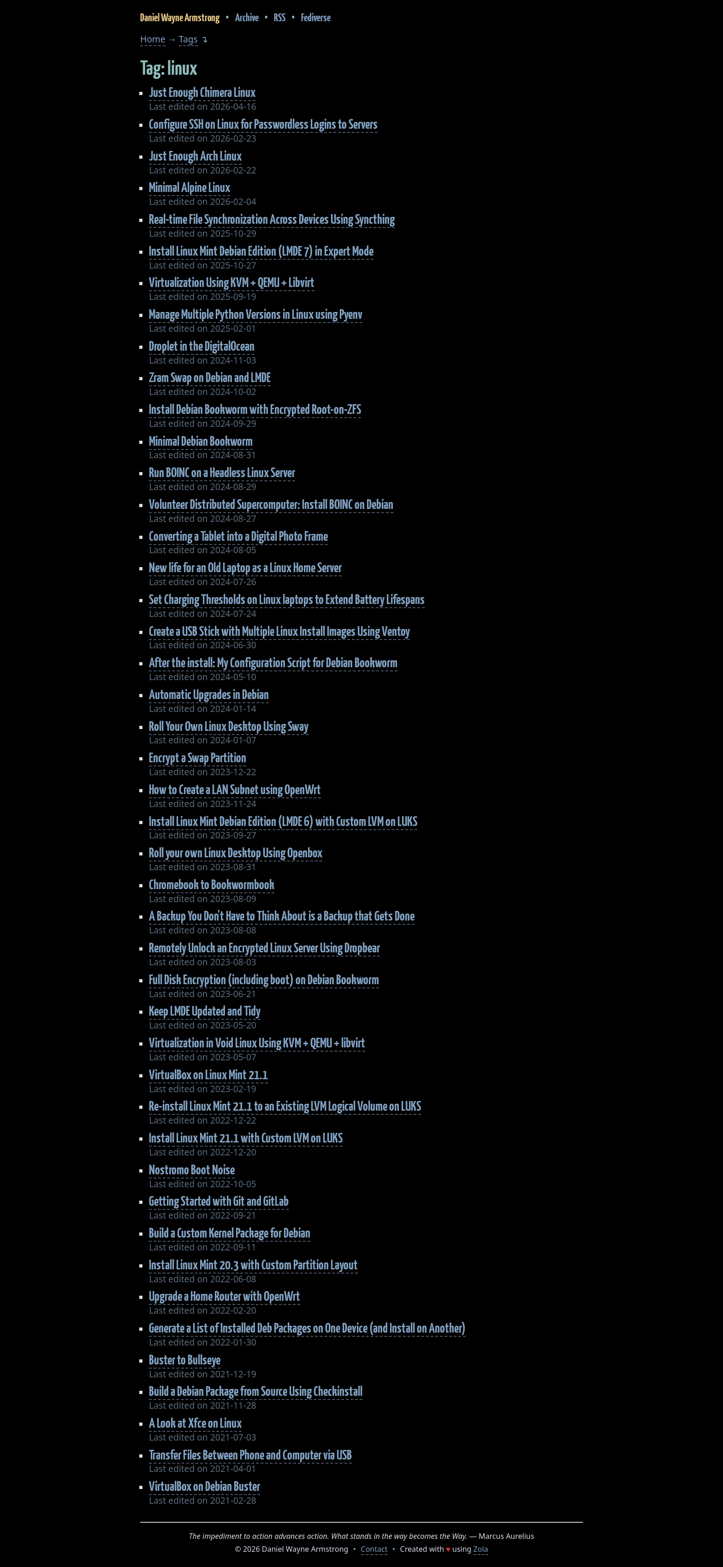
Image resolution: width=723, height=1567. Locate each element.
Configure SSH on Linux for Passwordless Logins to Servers (263, 124)
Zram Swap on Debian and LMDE (210, 377)
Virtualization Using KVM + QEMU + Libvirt (231, 282)
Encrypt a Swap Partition (197, 757)
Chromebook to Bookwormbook (211, 884)
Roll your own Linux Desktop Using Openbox (235, 852)
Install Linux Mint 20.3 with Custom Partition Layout (253, 1264)
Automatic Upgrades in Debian (209, 694)
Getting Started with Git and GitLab (219, 1201)
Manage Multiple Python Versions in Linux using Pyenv (255, 314)
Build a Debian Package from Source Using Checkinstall (255, 1391)
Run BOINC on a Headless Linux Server (222, 472)
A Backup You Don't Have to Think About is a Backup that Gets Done (282, 916)
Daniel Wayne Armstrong (179, 17)
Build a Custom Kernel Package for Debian (229, 1233)
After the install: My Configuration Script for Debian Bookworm (273, 662)
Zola (481, 1549)
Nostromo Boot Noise (192, 1169)
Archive (247, 17)
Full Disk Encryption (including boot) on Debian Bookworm (264, 979)
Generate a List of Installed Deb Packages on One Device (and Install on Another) (307, 1328)
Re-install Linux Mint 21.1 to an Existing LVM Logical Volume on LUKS (285, 1106)
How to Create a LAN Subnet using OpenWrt (235, 789)
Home (153, 39)
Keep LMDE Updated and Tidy (205, 1011)
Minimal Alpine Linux (189, 187)
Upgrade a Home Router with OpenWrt (224, 1296)
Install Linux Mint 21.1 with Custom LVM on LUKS (246, 1138)
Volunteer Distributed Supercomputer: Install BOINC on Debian (271, 504)
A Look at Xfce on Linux (195, 1423)
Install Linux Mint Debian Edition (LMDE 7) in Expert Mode (261, 251)
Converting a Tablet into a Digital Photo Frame (238, 536)
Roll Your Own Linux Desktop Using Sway (228, 726)
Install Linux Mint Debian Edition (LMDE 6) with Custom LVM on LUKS (283, 821)
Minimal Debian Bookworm (201, 441)
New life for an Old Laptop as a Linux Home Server (245, 567)
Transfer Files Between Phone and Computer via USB (250, 1455)
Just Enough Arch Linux (195, 156)
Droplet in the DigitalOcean (202, 346)
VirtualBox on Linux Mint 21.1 (208, 1074)
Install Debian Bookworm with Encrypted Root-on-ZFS (255, 409)
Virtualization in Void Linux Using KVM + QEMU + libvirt (257, 1043)
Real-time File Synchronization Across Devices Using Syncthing (272, 219)
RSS (279, 17)
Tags (188, 39)
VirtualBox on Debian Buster (204, 1486)
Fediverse (316, 17)
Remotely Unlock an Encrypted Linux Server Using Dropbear (264, 947)
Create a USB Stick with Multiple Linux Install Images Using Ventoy (279, 631)
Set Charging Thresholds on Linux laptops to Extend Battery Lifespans (287, 599)
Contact (374, 1549)
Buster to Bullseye (184, 1360)
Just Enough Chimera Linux (202, 92)
